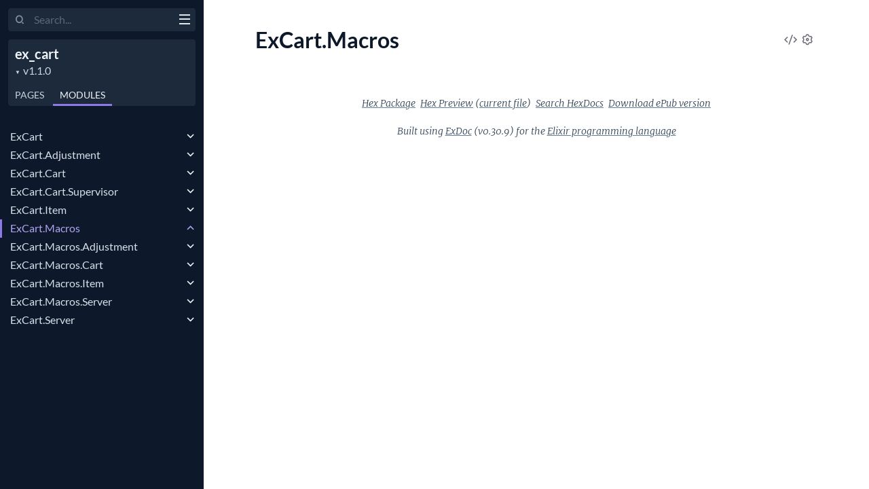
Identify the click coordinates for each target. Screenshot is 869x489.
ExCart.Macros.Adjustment (74, 246)
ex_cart (37, 54)
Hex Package (388, 103)
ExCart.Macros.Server (61, 301)
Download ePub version (659, 103)
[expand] (190, 136)
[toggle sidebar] (184, 21)
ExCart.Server (42, 319)
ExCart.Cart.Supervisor (64, 191)
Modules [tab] (82, 95)
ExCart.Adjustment (55, 154)
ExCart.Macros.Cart (56, 264)
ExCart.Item (38, 209)
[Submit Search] (20, 20)
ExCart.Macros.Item (57, 282)
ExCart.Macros (45, 227)
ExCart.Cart (38, 172)
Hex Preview (446, 103)
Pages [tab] (29, 95)
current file (503, 103)
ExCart (26, 136)
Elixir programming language (611, 131)
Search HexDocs (570, 103)
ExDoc (458, 131)
